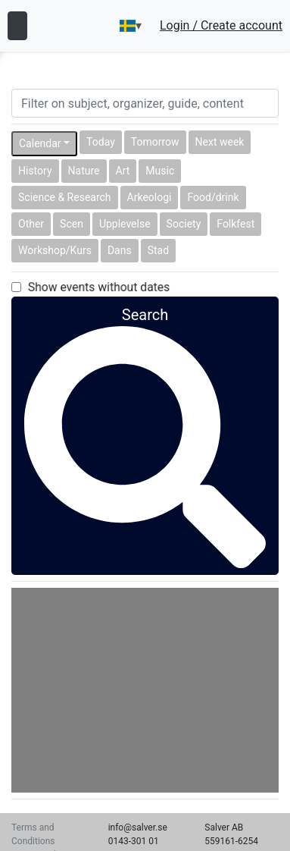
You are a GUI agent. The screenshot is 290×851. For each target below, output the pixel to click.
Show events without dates (99, 287)
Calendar (40, 143)
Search (145, 380)
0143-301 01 (133, 841)
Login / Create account (221, 26)
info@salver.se (137, 827)
